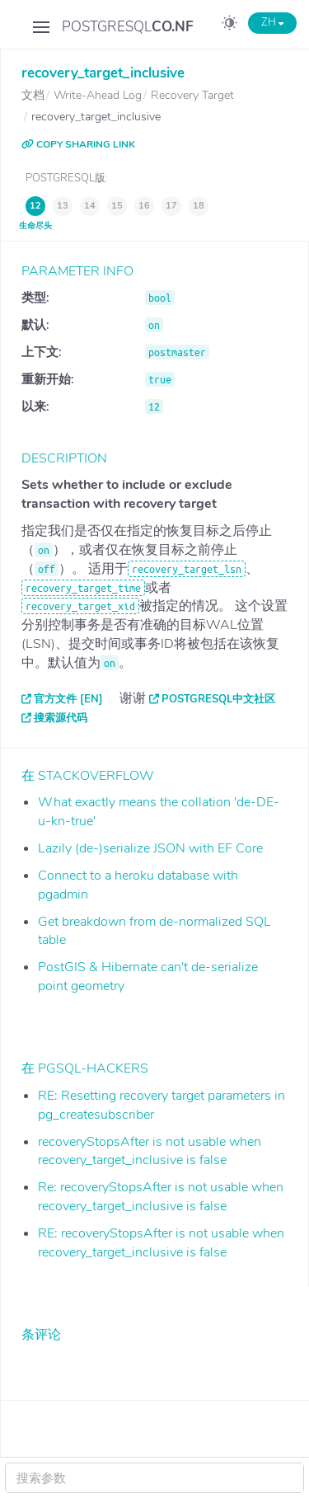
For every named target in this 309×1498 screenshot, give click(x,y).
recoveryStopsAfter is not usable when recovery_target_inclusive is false (149, 1151)
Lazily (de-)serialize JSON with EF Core (150, 848)
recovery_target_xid (80, 606)
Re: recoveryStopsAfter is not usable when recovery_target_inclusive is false (160, 1196)
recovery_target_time (83, 588)
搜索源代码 (60, 718)
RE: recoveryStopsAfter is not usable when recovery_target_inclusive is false (161, 1242)
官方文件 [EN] (68, 699)
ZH (272, 22)
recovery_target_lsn (186, 569)
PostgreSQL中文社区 (218, 699)
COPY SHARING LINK (78, 144)
